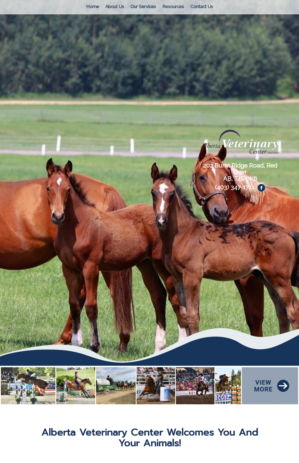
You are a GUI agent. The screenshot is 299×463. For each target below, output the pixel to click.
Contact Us (201, 6)
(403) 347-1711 (234, 187)
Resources (173, 6)
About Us (114, 6)
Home (92, 6)
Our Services (143, 6)
